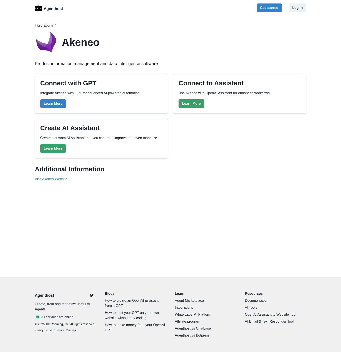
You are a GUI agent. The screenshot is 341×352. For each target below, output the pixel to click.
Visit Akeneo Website (51, 179)
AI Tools (251, 307)
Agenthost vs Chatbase (193, 328)
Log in (297, 8)
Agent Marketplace (189, 300)
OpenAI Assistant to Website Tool (270, 314)
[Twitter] (91, 295)
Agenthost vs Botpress (192, 335)
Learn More (53, 103)
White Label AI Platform (193, 314)
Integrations (44, 25)
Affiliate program (187, 321)
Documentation (256, 300)
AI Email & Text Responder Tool (269, 321)
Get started (269, 8)
